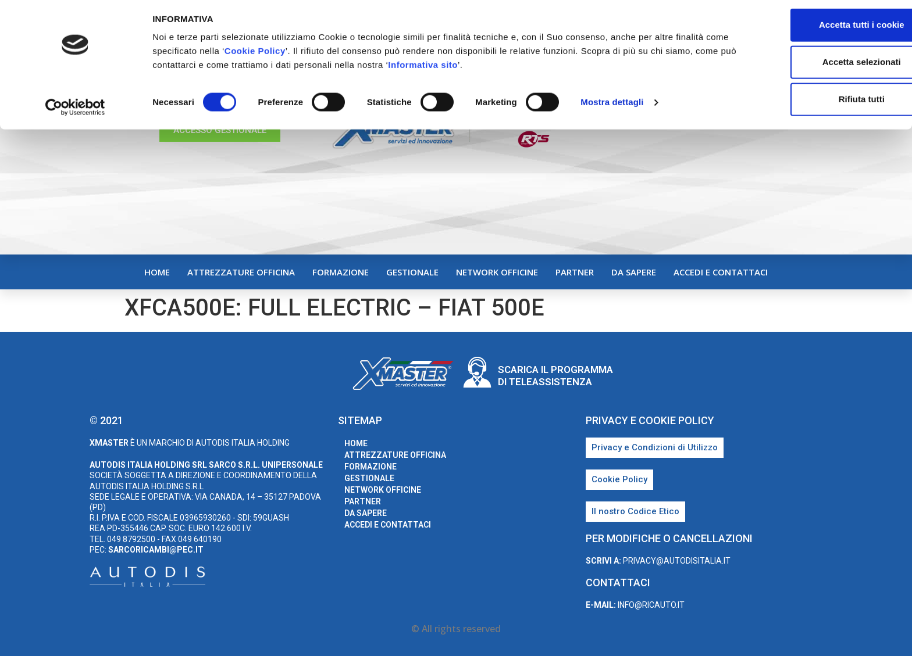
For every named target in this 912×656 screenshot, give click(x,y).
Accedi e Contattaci (721, 272)
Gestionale (412, 272)
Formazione (340, 272)
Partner (574, 272)
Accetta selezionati (814, 67)
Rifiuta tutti (815, 104)
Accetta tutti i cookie (815, 30)
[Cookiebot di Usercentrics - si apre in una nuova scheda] (75, 112)
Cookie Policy (280, 56)
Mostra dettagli (611, 108)
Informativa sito (497, 70)
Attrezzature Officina (241, 272)
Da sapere (633, 272)
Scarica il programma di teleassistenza (555, 375)
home (157, 272)
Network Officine (497, 272)
